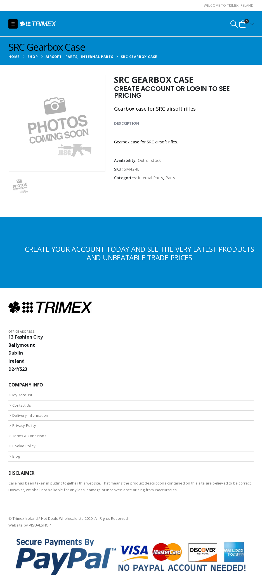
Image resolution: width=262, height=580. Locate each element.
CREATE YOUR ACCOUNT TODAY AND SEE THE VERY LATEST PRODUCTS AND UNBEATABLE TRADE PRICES (139, 253)
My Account (22, 394)
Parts (170, 177)
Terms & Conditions (29, 435)
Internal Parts (150, 177)
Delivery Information (30, 415)
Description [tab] (126, 123)
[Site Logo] (38, 23)
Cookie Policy (24, 445)
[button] (13, 24)
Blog (16, 456)
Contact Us (21, 405)
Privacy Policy (24, 425)
